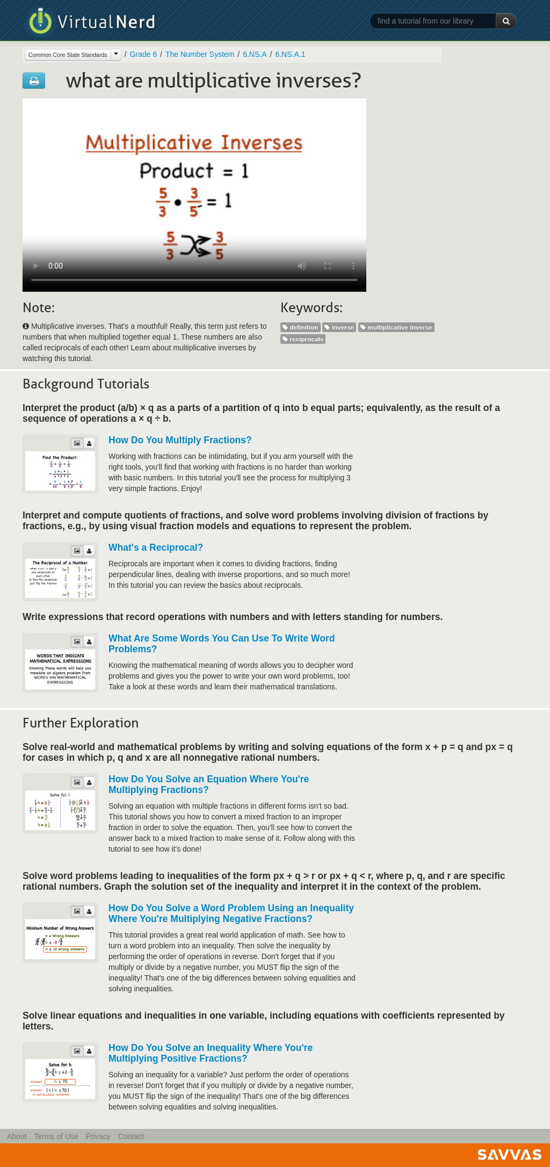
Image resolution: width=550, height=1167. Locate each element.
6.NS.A (254, 54)
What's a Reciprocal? (155, 547)
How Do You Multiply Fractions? (180, 440)
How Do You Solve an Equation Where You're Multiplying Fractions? (208, 784)
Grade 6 (143, 54)
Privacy (98, 1136)
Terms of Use (56, 1136)
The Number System (199, 54)
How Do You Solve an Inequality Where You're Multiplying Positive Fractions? (210, 1053)
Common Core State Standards (67, 55)
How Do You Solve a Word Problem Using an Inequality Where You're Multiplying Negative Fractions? (231, 913)
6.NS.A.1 (290, 54)
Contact (131, 1136)
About (17, 1136)
